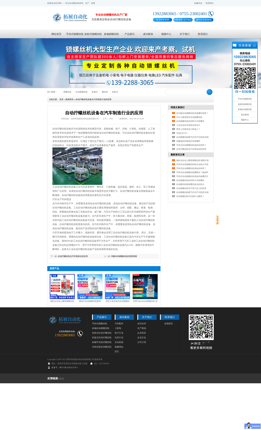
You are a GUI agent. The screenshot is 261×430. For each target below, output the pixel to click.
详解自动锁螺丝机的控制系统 (124, 256)
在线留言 (168, 323)
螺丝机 (105, 92)
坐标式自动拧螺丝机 (102, 333)
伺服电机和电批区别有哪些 (188, 141)
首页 (61, 99)
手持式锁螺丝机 (75, 34)
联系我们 (210, 3)
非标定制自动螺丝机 (102, 347)
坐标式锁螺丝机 (93, 34)
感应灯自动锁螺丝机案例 (90, 301)
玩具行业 (119, 337)
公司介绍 (141, 342)
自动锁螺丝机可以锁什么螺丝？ (190, 196)
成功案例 (148, 34)
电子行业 (119, 333)
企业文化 (141, 337)
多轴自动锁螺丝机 (100, 328)
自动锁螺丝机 (82, 92)
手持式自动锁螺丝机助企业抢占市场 (192, 164)
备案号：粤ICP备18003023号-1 (64, 367)
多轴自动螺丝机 (245, 109)
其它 (117, 351)
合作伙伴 (141, 323)
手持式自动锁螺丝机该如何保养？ (191, 145)
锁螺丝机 (67, 92)
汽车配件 (119, 323)
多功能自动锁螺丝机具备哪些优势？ (192, 113)
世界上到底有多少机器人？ (188, 129)
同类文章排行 (178, 107)
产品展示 (130, 34)
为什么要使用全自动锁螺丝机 (189, 117)
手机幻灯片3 (181, 133)
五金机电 (119, 342)
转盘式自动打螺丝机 (102, 337)
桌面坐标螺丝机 (245, 104)
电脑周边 (119, 347)
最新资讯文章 (178, 154)
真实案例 (245, 115)
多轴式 (95, 92)
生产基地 (141, 328)
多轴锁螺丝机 (111, 34)
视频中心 (166, 34)
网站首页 (56, 34)
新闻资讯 (69, 99)
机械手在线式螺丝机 (102, 342)
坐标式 (115, 92)
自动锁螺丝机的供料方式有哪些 (190, 121)
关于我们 (185, 34)
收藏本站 (198, 3)
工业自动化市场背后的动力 (188, 125)
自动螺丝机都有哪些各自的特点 (190, 184)
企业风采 (141, 333)
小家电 (118, 328)
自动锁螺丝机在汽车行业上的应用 (191, 188)
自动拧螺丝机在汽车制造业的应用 (73, 256)
